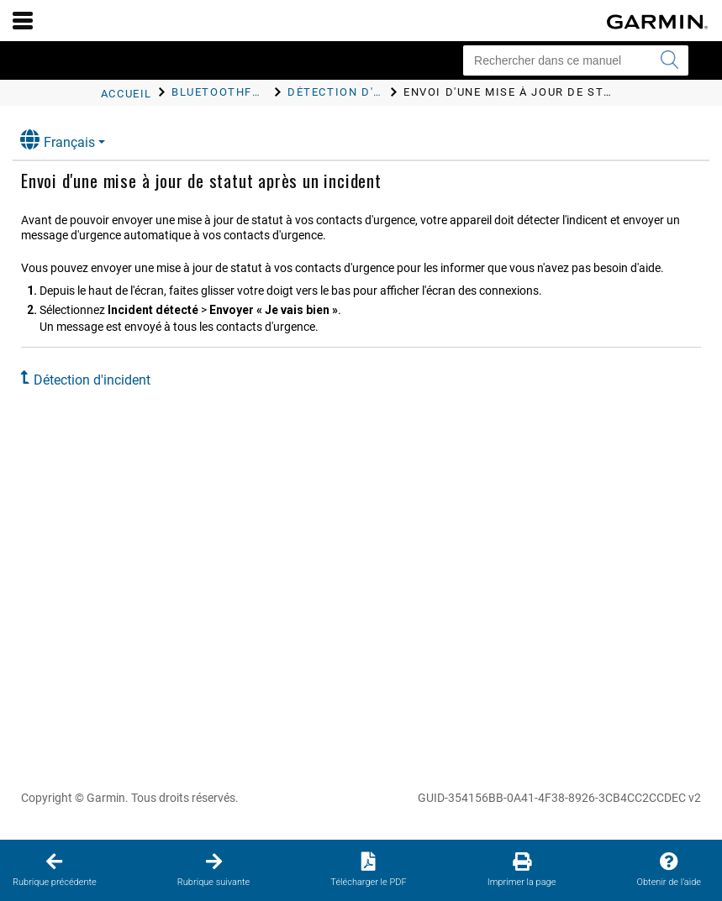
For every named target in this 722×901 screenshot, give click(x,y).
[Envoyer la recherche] (669, 60)
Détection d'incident (92, 380)
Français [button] (57, 139)
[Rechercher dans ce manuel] (575, 60)
